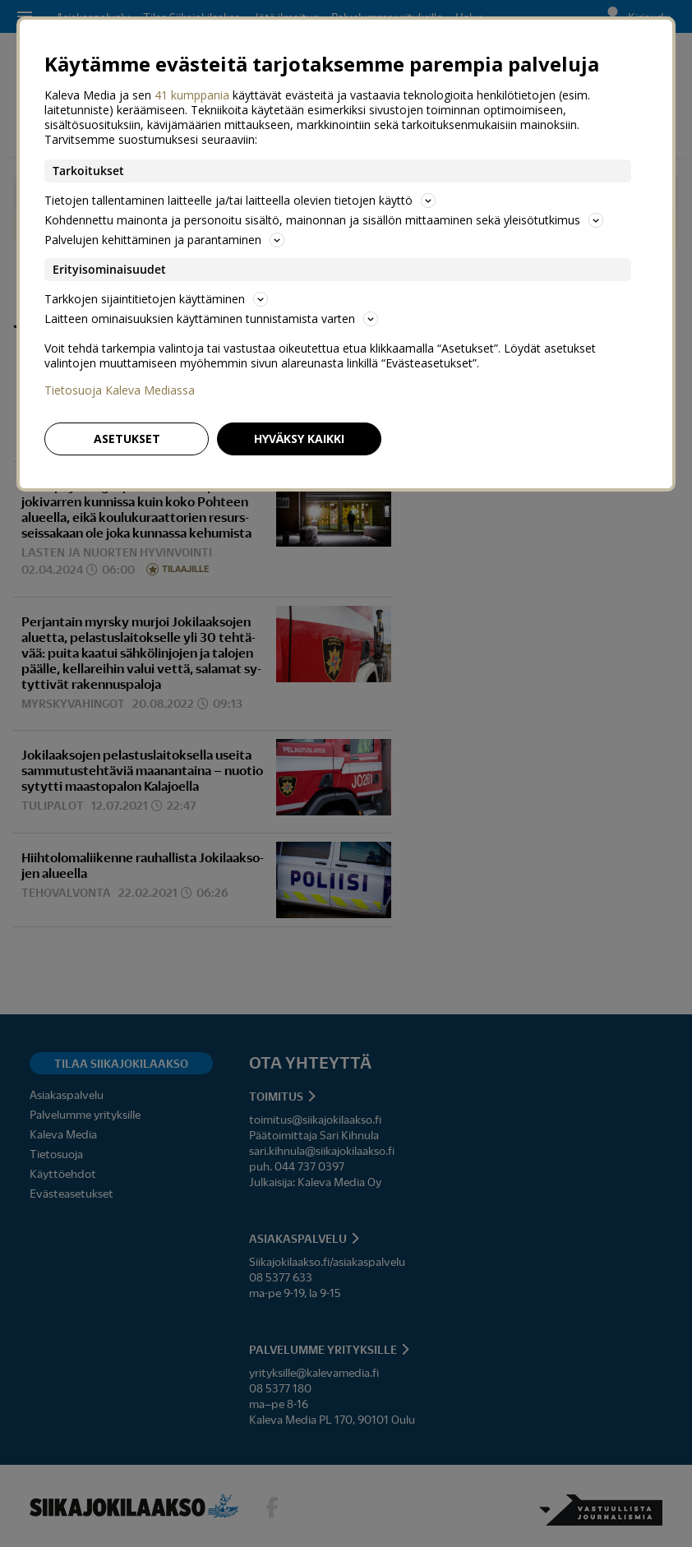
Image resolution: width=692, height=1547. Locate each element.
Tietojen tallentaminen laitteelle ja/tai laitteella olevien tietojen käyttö (240, 200)
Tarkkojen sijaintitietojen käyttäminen (156, 299)
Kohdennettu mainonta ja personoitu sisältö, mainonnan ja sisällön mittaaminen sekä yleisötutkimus (323, 220)
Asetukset (127, 438)
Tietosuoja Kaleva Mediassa (119, 390)
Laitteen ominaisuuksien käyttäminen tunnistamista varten (211, 318)
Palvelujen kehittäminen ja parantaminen (164, 239)
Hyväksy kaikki (299, 438)
